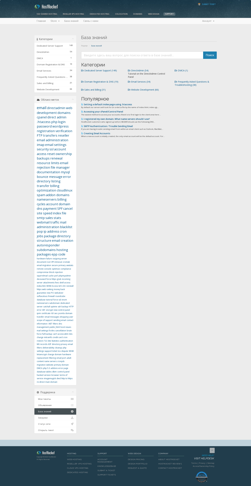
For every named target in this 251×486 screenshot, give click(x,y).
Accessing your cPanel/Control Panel (102, 111)
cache (51, 275)
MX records (42, 344)
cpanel (42, 117)
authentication (66, 340)
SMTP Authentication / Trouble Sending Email (107, 126)
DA (64, 286)
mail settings (42, 330)
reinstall (69, 286)
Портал (84, 45)
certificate (45, 313)
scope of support (45, 320)
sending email (59, 320)
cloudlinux (64, 190)
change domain (55, 354)
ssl (51, 149)
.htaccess (44, 122)
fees (57, 282)
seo (56, 313)
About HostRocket (168, 459)
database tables (44, 371)
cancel (68, 208)
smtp (41, 218)
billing (54, 186)
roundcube (60, 296)
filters (55, 323)
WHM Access (52, 286)
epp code (58, 254)
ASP (49, 344)
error (67, 177)
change (40, 337)
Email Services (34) (139, 81)
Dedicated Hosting (99, 14)
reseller (63, 135)
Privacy (202, 463)
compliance (66, 268)
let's (60, 286)
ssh (59, 306)
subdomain (54, 303)
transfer (43, 186)
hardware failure (44, 258)
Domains (137, 14)
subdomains (46, 250)
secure (55, 265)
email (41, 107)
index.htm (41, 286)
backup (64, 306)
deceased (41, 279)
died (59, 378)
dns (39, 208)
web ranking (47, 289)
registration (46, 131)
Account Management (105, 460)
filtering (52, 358)
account (52, 204)
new (48, 292)
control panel (63, 371)
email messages (52, 316)
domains (64, 113)
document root (44, 262)
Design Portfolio (137, 464)
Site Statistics (53, 340)
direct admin (56, 117)
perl (56, 275)
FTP (39, 135)
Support (169, 14)
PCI (52, 292)
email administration (52, 140)
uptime (54, 306)
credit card (58, 337)
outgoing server (60, 258)
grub (59, 279)
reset (51, 154)
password (44, 126)
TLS (45, 340)
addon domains (57, 195)
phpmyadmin (65, 275)
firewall (51, 296)
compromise (43, 272)
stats (57, 218)
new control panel (62, 310)
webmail (43, 222)
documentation (48, 172)
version (47, 375)
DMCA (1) (181, 70)
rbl (52, 313)
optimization (46, 190)
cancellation (60, 330)
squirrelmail (42, 275)
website (49, 364)
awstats (69, 265)
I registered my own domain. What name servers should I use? (115, 119)
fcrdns (52, 330)
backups (43, 158)
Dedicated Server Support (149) (99, 70)
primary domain (61, 364)
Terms (194, 463)
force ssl (57, 299)
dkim (54, 371)
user (71, 316)
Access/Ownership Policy (203, 466)
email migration (44, 265)
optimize (56, 268)
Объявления (55, 405)
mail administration (51, 224)
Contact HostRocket (170, 468)
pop (40, 231)
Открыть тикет (55, 430)
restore (40, 340)
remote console (44, 268)
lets (70, 334)
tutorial (49, 299)
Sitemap (210, 463)
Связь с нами (90, 21)
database (41, 299)
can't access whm (61, 334)
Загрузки (55, 418)
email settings (55, 145)
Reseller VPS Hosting (73, 14)
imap (41, 145)
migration (41, 364)
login (62, 122)
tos (59, 351)
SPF (60, 208)
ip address (51, 231)
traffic (54, 222)
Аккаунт (208, 21)
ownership (64, 154)
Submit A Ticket (106, 470)
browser (55, 375)
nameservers (47, 199)
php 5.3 (46, 368)
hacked (40, 375)
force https (51, 279)
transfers (50, 135)
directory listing (49, 181)
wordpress (60, 126)
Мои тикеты (55, 399)
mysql (65, 172)
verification (64, 131)
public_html (54, 327)
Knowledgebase (106, 466)
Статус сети (55, 424)
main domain (51, 382)
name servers (50, 361)
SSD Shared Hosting (47, 14)
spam (41, 195)
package (50, 236)
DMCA (39, 368)
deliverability (48, 347)
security (43, 149)
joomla (61, 313)
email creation (62, 240)
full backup (47, 334)
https (39, 289)
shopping (64, 316)
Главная (41, 21)
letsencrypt (42, 354)
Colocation (121, 14)
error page (63, 368)
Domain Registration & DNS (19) (99, 81)
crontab (66, 262)
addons (54, 368)
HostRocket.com (49, 453)
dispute (64, 351)
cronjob (61, 361)
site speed (44, 213)
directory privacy (59, 344)
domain (64, 204)
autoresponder (48, 245)
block (51, 272)
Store (55, 21)
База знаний (71, 21)
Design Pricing (136, 459)
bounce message (49, 177)
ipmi (39, 313)
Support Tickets (106, 475)
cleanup (58, 347)
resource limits (48, 163)
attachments (48, 282)
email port (61, 358)
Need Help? (201, 457)
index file (59, 213)
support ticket (51, 351)
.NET (50, 323)
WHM (71, 351)
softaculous (42, 296)
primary (62, 265)
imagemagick (50, 378)
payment (50, 208)
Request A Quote (137, 468)
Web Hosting (74, 459)
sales (49, 218)
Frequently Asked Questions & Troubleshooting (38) (192, 83)
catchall (46, 306)
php (54, 122)
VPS (52, 262)
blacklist (66, 227)
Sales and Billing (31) (93, 89)
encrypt (49, 310)
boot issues (66, 327)
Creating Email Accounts (95, 133)
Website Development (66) (143, 89)
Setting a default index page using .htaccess (106, 104)
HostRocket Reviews (170, 464)
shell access (65, 282)
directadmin (56, 108)
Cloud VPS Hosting (77, 468)
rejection (59, 272)
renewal (56, 158)
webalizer (59, 292)
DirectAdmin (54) (138, 70)
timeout (58, 262)
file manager (60, 167)
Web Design (153, 14)
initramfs (48, 337)
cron (65, 337)
